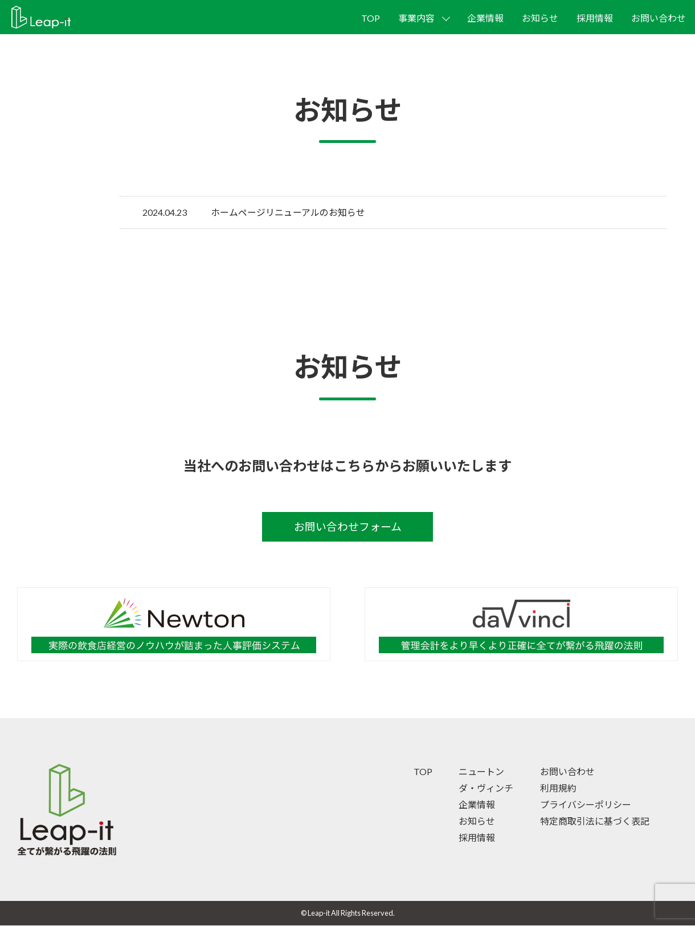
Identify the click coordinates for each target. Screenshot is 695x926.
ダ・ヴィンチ (486, 788)
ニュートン (481, 772)
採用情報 (595, 18)
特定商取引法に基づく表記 (594, 821)
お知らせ (540, 18)
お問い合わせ (658, 18)
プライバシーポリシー (585, 805)
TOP (370, 18)
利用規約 (558, 788)
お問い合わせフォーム (348, 526)
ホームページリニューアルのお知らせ (288, 212)
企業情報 (485, 18)
